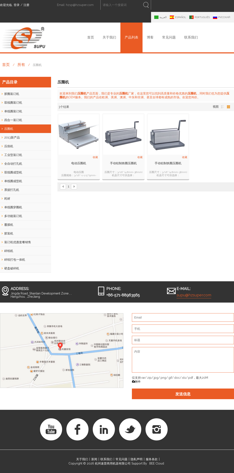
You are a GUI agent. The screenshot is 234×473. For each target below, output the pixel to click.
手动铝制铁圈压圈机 (123, 163)
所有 (21, 64)
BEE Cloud (156, 463)
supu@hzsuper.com (194, 295)
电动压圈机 (78, 163)
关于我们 (109, 37)
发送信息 (183, 394)
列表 (222, 107)
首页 (90, 37)
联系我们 (191, 37)
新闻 (94, 459)
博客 (150, 37)
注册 (26, 5)
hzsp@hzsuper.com (80, 5)
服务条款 (152, 459)
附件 (136, 381)
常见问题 (169, 37)
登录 (17, 5)
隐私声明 (137, 459)
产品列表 (131, 37)
